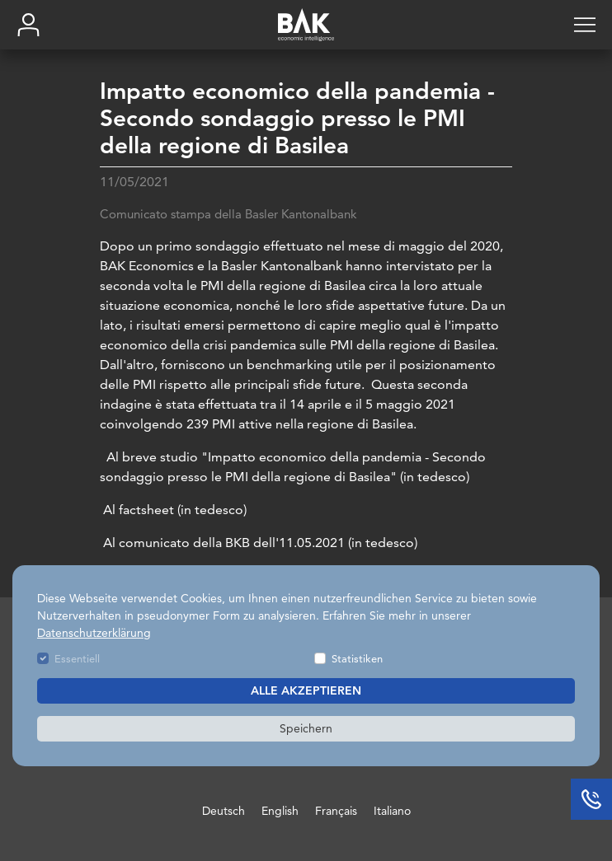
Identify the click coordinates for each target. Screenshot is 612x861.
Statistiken (357, 658)
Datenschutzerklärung (94, 632)
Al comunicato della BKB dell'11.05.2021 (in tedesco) (258, 544)
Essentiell (77, 658)
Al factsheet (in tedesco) (173, 511)
